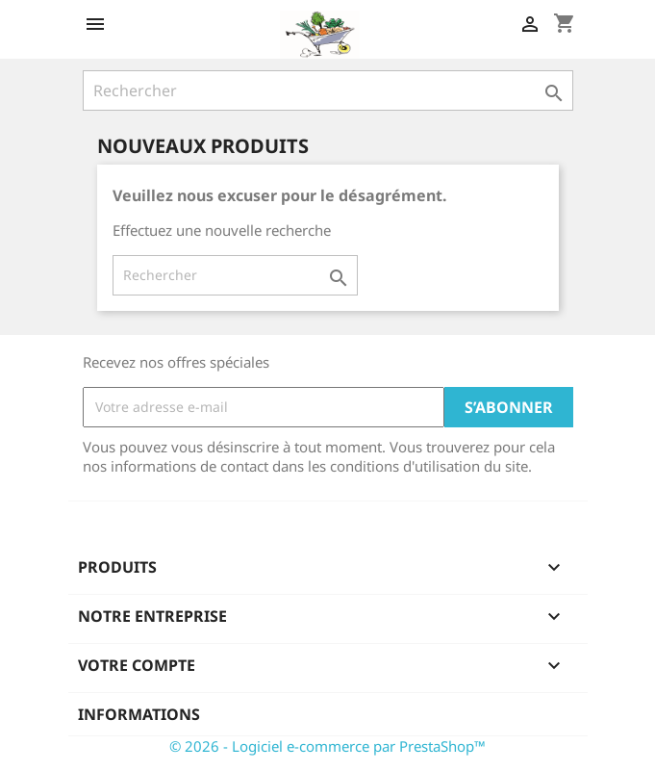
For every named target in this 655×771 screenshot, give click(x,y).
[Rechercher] (328, 90)
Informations (139, 714)
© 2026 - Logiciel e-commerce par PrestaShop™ (327, 746)
